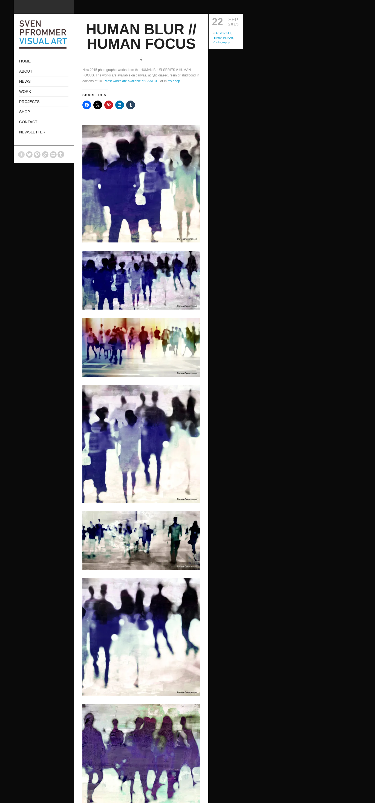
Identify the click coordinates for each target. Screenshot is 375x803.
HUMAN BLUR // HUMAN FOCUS (141, 36)
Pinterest (37, 154)
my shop (174, 81)
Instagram (53, 154)
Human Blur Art (223, 37)
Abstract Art (223, 33)
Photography (221, 42)
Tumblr (61, 154)
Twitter (29, 154)
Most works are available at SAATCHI (132, 81)
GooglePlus (45, 154)
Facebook (21, 154)
